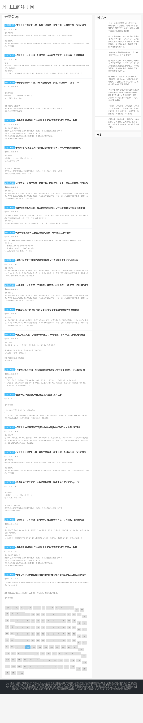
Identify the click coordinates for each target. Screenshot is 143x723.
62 (84, 660)
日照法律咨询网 (80, 715)
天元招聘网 (128, 715)
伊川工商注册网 (88, 714)
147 (67, 698)
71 (48, 665)
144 (49, 698)
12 (71, 639)
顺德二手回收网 (94, 718)
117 (54, 684)
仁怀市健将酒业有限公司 (17, 715)
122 (84, 687)
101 (39, 678)
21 (38, 645)
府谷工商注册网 (15, 717)
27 (69, 645)
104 (57, 678)
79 (7, 671)
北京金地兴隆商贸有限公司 (86, 717)
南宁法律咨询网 (91, 715)
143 (43, 698)
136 (84, 693)
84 (33, 671)
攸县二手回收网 (82, 718)
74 (63, 665)
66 (22, 665)
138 (13, 697)
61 (79, 660)
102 (45, 678)
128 (37, 691)
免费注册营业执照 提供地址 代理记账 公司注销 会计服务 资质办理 (123, 53)
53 (38, 658)
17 (17, 645)
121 (78, 684)
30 (84, 647)
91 (69, 671)
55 (48, 658)
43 (69, 652)
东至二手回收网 (60, 718)
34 (22, 652)
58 (63, 658)
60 (74, 658)
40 (53, 652)
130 (49, 691)
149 (78, 700)
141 (31, 698)
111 (19, 684)
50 (22, 658)
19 (27, 645)
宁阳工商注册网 (45, 717)
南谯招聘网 (127, 718)
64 (12, 664)
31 (7, 651)
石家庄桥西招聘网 (117, 718)
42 (63, 652)
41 (58, 652)
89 (58, 671)
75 (69, 665)
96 (12, 677)
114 (37, 684)
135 (78, 691)
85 (38, 671)
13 (77, 641)
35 (27, 652)
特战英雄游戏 (98, 714)
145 (55, 698)
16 (12, 645)
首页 (7, 639)
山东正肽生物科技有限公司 (30, 717)
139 (19, 697)
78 (84, 667)
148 (72, 698)
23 (48, 645)
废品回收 (62, 714)
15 (7, 645)
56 (53, 658)
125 (19, 691)
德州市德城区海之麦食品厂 (105, 717)
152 (13, 704)
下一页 (20, 704)
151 (7, 704)
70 (43, 665)
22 (43, 645)
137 (7, 697)
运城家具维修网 (49, 718)
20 (33, 645)
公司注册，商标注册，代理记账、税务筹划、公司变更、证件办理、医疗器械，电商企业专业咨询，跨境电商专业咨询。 (123, 123)
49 (17, 658)
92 (74, 671)
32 (12, 651)
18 (22, 645)
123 (7, 691)
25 (58, 645)
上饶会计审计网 (102, 715)
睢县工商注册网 (70, 717)
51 (27, 658)
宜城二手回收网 (71, 718)
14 (82, 641)
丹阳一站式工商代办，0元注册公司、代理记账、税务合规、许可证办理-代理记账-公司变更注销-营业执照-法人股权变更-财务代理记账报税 (123, 27)
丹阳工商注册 (10, 25)
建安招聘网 (59, 715)
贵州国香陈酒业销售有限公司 (37, 715)
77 (79, 667)
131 (55, 691)
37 (38, 652)
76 (74, 665)
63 (7, 664)
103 (51, 678)
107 (75, 678)
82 (22, 671)
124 (13, 691)
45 (79, 654)
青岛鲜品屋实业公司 (58, 717)
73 (58, 665)
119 (66, 684)
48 (12, 658)
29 (79, 645)
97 (17, 678)
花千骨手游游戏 (119, 717)
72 (53, 665)
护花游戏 (69, 714)
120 (72, 684)
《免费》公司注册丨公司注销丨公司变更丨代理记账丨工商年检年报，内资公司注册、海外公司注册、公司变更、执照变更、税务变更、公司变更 (123, 110)
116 (48, 684)
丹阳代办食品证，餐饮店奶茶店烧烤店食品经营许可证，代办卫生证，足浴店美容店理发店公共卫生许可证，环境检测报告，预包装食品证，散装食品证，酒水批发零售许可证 (123, 42)
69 (38, 665)
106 (69, 678)
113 (31, 684)
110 (13, 684)
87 (48, 671)
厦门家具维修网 (38, 718)
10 (61, 639)
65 (17, 665)
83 (27, 671)
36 (33, 652)
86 (43, 671)
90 (63, 671)
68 (33, 665)
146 (61, 698)
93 (79, 673)
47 (7, 658)
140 (25, 698)
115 (42, 684)
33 (17, 652)
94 (84, 673)
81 (17, 671)
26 (63, 645)
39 (48, 652)
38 (43, 652)
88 (53, 671)
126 (25, 691)
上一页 (15, 639)
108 (81, 680)
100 (34, 678)
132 (61, 691)
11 (66, 639)
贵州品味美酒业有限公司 (112, 714)
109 (7, 684)
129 (43, 691)
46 (84, 654)
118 (60, 684)
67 (27, 665)
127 (31, 691)
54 (43, 658)
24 (53, 645)
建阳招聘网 (51, 715)
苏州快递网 (129, 717)
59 (69, 658)
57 (58, 658)
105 (63, 678)
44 (74, 652)
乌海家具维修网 (26, 718)
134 (72, 691)
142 (37, 698)
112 (25, 684)
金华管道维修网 (68, 715)
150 (84, 700)
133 (67, 691)
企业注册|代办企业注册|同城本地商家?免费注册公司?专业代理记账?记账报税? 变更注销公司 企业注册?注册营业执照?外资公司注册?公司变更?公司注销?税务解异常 (123, 95)
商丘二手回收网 (105, 718)
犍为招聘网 (120, 715)
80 (12, 671)
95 (7, 677)
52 (33, 658)
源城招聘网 (112, 715)
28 (74, 645)
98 (22, 678)
